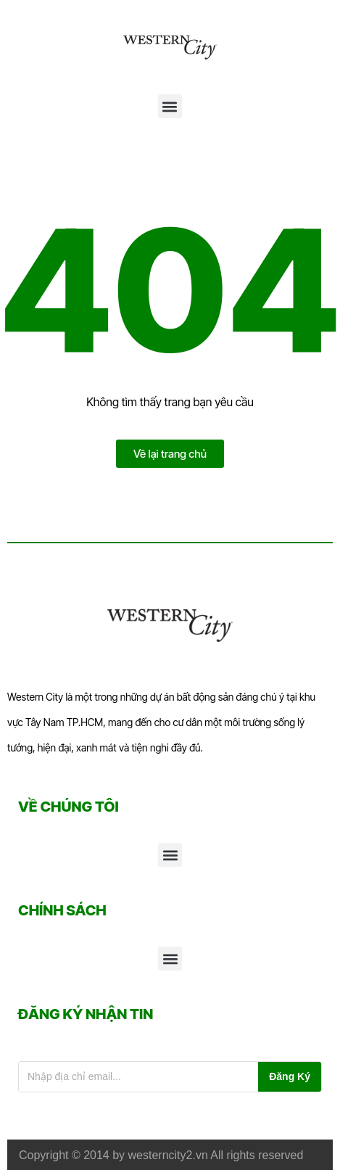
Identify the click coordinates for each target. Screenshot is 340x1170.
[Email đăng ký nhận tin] (138, 1077)
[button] (170, 106)
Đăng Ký (289, 1076)
